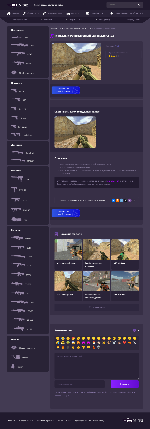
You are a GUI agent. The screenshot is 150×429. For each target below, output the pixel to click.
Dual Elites (21, 135)
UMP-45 (20, 210)
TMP (20, 179)
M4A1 (21, 275)
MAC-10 (18, 190)
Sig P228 (18, 109)
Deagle (18, 118)
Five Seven (19, 127)
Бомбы (19, 357)
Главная (11, 421)
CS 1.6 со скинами (23, 73)
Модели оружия (45, 421)
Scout (21, 256)
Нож (19, 37)
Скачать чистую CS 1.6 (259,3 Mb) (126, 13)
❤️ (124, 343)
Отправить (124, 384)
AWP (22, 45)
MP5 (19, 200)
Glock (17, 91)
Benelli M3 (22, 153)
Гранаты (17, 367)
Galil (21, 248)
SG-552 (21, 284)
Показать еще (97, 307)
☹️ (129, 338)
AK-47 (21, 54)
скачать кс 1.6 (113, 181)
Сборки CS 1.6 (26, 421)
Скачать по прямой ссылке (63, 90)
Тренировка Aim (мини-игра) (89, 421)
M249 (21, 329)
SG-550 (22, 320)
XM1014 (22, 161)
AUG (20, 293)
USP (18, 100)
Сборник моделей (23, 348)
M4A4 (21, 64)
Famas (21, 239)
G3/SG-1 (23, 311)
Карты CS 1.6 (64, 421)
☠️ (114, 343)
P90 (19, 220)
